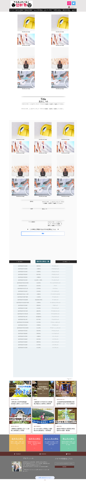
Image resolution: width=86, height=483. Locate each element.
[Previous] (66, 379)
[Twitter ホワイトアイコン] (67, 454)
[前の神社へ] (20, 261)
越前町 (35, 399)
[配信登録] (64, 467)
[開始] (43, 234)
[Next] (72, 379)
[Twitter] (74, 3)
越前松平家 (59, 426)
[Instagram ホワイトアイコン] (40, 454)
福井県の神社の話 (15, 399)
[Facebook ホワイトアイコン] (14, 454)
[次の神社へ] (66, 261)
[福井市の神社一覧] (42, 261)
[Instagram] (69, 3)
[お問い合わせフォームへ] (45, 477)
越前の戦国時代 (37, 426)
